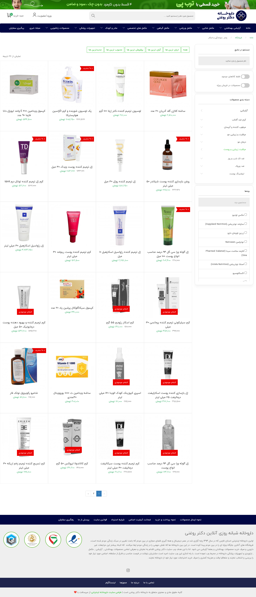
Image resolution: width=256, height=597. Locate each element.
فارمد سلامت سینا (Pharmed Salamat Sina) (226, 253)
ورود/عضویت (42, 16)
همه (185, 50)
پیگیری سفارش (16, 28)
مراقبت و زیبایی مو (236, 134)
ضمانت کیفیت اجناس (140, 520)
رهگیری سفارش (66, 520)
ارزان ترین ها (172, 50)
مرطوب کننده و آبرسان (235, 127)
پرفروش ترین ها (135, 50)
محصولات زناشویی (57, 28)
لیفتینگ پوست (236, 174)
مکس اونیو (239, 215)
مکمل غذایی (205, 28)
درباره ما (135, 582)
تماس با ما (148, 582)
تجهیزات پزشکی (85, 28)
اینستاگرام (110, 582)
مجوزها (123, 582)
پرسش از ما (83, 520)
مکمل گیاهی (160, 28)
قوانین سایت (100, 520)
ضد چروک (239, 166)
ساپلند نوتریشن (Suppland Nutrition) (225, 224)
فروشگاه (238, 37)
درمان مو (242, 142)
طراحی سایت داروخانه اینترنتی (106, 592)
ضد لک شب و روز (236, 158)
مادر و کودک (108, 28)
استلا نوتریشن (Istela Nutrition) (228, 264)
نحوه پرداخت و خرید (165, 520)
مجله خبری (35, 28)
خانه (248, 28)
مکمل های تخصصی (135, 28)
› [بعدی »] (88, 493)
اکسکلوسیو (239, 273)
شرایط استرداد (117, 520)
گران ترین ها (154, 50)
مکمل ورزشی (183, 28)
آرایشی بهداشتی (230, 28)
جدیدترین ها (95, 50)
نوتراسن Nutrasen (236, 242)
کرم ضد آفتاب (239, 120)
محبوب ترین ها (114, 50)
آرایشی (244, 110)
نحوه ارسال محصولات (190, 520)
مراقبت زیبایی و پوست (234, 149)
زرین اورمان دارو (237, 233)
